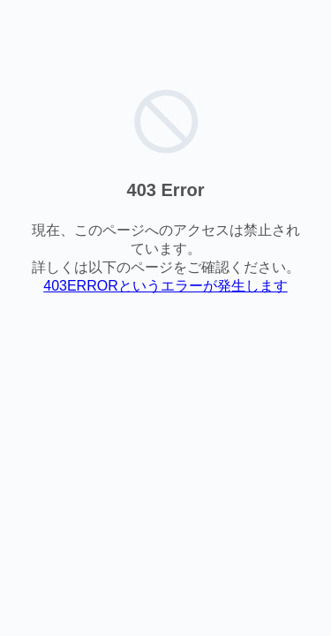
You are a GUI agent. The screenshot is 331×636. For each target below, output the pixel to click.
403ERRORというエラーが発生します (165, 285)
